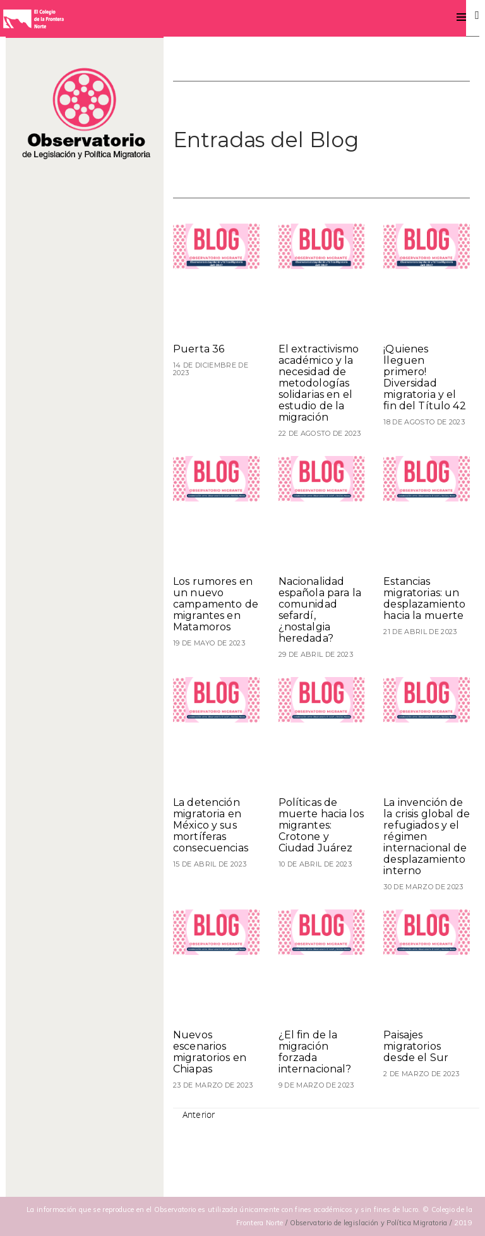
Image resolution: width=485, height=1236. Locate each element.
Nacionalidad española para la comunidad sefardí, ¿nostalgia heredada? (319, 609)
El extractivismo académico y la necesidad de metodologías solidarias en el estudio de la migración (318, 383)
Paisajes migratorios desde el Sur (415, 1046)
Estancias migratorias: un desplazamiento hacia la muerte (424, 598)
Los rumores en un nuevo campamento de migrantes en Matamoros (215, 604)
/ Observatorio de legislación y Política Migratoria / (369, 1222)
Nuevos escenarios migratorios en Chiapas (209, 1052)
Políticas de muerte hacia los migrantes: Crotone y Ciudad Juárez (321, 825)
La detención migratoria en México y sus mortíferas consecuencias (210, 825)
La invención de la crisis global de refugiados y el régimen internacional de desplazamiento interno (426, 836)
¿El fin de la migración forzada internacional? (315, 1052)
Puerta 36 (198, 349)
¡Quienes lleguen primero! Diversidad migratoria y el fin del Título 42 (424, 377)
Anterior (199, 1114)
